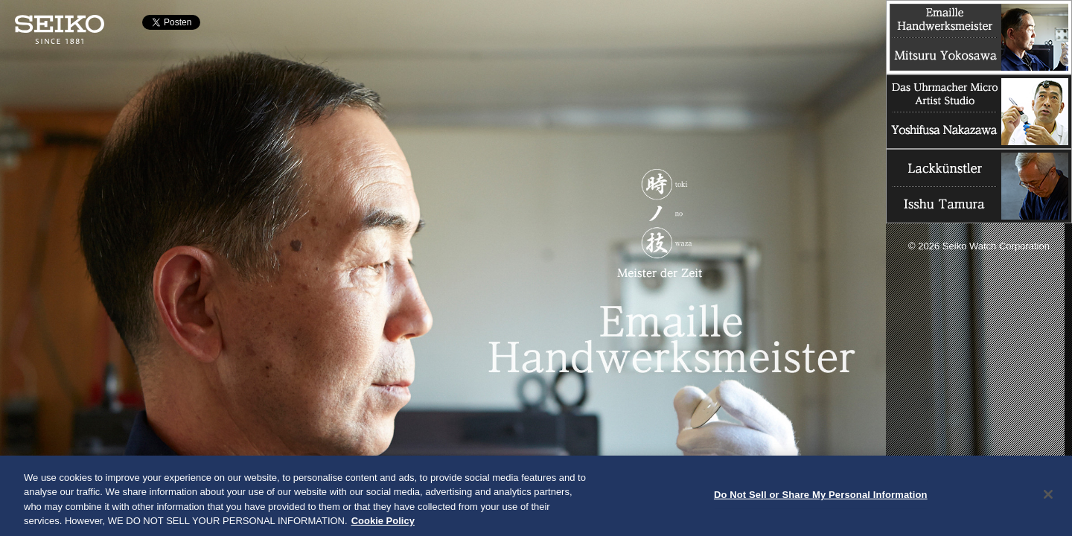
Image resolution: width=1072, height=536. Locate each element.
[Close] (1048, 497)
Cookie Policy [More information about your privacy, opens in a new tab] (383, 524)
